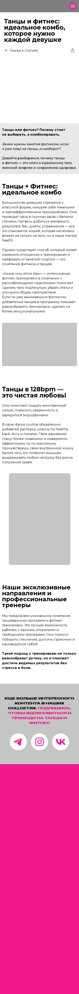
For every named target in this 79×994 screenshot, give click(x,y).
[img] (9, 6)
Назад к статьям (24, 50)
